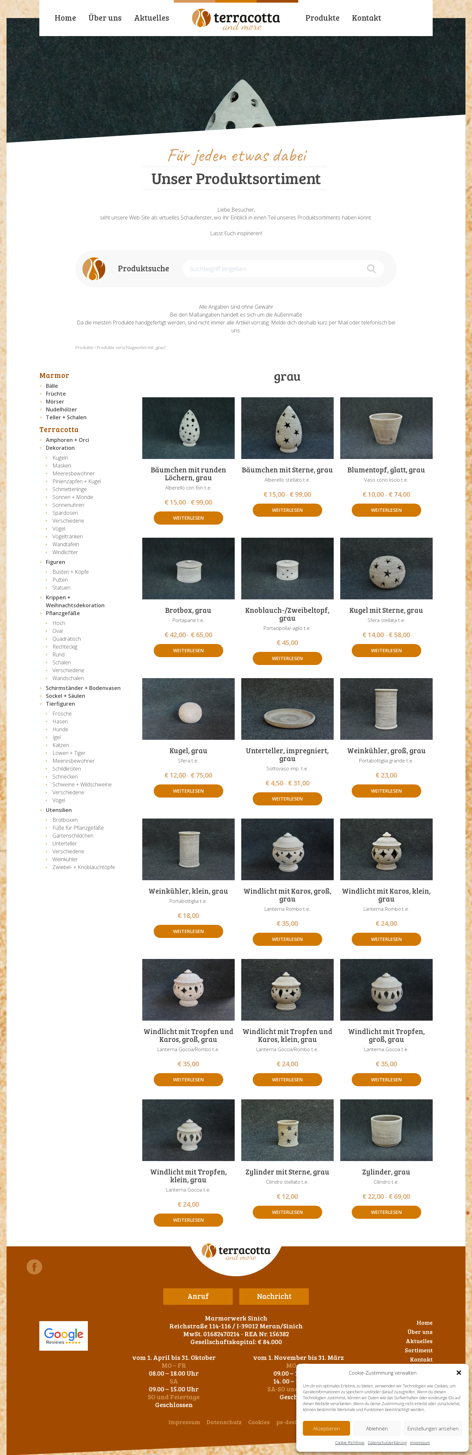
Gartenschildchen (72, 835)
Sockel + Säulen (65, 695)
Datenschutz (224, 1422)
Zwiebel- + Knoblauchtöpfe (83, 867)
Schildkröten (66, 768)
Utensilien (59, 810)
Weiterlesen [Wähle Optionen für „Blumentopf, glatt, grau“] (386, 510)
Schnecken (65, 776)
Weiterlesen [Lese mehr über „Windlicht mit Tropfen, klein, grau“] (188, 1220)
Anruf (198, 1296)
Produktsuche (143, 268)
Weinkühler (65, 859)
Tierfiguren (60, 703)
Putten (60, 579)
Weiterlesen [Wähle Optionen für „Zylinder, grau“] (386, 1212)
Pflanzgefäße (63, 613)
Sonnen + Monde (72, 497)
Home (65, 17)
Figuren (55, 562)
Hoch (58, 623)
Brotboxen (65, 819)
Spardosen (65, 512)
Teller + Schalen (66, 417)
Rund (58, 654)
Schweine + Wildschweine (82, 784)
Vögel (58, 528)
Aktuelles (151, 17)
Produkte (322, 17)
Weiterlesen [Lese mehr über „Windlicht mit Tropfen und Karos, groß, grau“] (188, 1079)
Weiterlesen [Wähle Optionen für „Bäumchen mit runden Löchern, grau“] (188, 518)
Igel (56, 737)
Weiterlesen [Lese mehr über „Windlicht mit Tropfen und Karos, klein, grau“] (287, 1079)
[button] (459, 1372)
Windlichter (65, 552)
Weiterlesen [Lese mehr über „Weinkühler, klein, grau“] (188, 931)
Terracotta (59, 429)
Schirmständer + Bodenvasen (83, 688)
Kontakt (366, 17)
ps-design (290, 1422)
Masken (61, 465)
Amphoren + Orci (67, 440)
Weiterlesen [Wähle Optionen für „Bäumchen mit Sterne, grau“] (287, 510)
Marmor (54, 375)
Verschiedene (68, 520)
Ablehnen (377, 1428)
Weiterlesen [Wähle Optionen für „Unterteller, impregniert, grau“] (287, 799)
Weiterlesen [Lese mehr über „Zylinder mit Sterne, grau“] (287, 1212)
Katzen (60, 745)
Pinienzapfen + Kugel (76, 481)
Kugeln (60, 457)
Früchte (56, 393)
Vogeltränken (67, 536)
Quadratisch (66, 638)
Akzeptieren (326, 1428)
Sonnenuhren (68, 505)
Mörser (55, 401)
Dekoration (60, 447)
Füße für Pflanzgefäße (78, 827)
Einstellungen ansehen (433, 1428)
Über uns (105, 17)
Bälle (52, 385)
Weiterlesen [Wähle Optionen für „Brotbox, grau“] (188, 650)
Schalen (61, 662)
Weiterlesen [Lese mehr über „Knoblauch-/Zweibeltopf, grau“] (287, 658)
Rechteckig (64, 646)
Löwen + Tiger (69, 753)
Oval (57, 630)
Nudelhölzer (61, 409)
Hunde (60, 729)
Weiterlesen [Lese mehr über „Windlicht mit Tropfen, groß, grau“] (386, 1079)
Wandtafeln (65, 544)
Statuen (61, 587)
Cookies (259, 1422)
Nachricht (274, 1296)
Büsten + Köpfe (70, 571)
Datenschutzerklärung (387, 1442)
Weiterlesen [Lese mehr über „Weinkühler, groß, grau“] (386, 791)
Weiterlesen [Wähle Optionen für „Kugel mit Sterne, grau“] (386, 650)
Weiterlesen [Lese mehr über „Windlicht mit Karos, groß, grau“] (287, 939)
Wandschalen (68, 678)
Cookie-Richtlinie (349, 1442)
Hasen (60, 721)
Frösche (62, 713)
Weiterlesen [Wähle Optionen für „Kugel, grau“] (188, 791)
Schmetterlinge (69, 489)
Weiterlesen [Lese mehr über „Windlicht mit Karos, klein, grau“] (386, 939)
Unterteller (64, 843)
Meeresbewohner (73, 473)
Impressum (420, 1442)
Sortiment (419, 1350)
